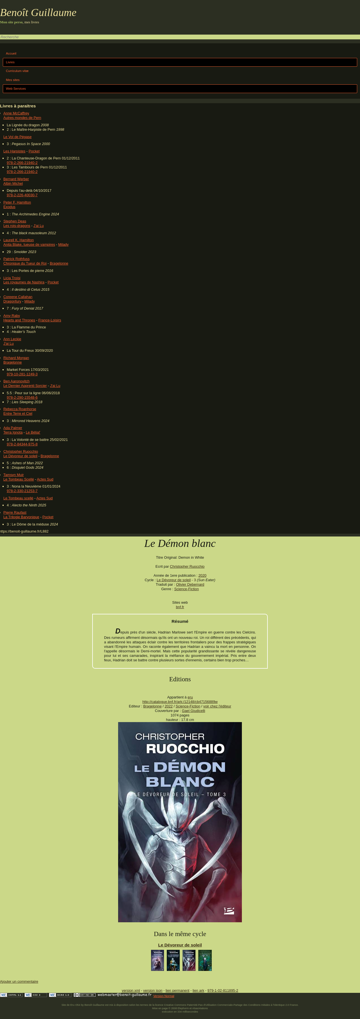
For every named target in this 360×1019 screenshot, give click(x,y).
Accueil (11, 53)
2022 (168, 706)
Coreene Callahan (17, 297)
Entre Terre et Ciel (17, 413)
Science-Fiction (186, 589)
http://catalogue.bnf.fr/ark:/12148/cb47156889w (180, 702)
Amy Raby (11, 316)
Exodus (9, 207)
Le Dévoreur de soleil (20, 456)
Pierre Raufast (14, 512)
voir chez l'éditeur (217, 706)
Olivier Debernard (190, 584)
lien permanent (178, 990)
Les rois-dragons (16, 226)
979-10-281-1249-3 (22, 374)
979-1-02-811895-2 (222, 990)
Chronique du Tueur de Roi (25, 263)
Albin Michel (13, 183)
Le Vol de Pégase (17, 137)
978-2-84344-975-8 (22, 444)
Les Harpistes (14, 151)
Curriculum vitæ (17, 71)
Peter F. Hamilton (17, 202)
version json (152, 990)
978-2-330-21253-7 (22, 491)
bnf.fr (180, 607)
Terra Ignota (12, 432)
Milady (63, 244)
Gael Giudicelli (193, 711)
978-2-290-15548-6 (22, 397)
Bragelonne (59, 263)
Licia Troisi (11, 278)
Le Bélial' (33, 432)
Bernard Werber (16, 179)
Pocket (34, 151)
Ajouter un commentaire (19, 981)
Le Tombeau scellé (18, 498)
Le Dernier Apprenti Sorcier (25, 386)
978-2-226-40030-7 (22, 195)
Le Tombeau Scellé (18, 479)
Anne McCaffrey (16, 113)
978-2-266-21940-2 (22, 163)
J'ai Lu (38, 226)
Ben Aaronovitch (16, 381)
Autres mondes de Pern (22, 118)
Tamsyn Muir (13, 475)
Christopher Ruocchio (20, 451)
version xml (131, 990)
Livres (10, 62)
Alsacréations (200, 1008)
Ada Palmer (12, 428)
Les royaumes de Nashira (23, 282)
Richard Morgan (16, 358)
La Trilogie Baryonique (21, 517)
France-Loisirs (49, 320)
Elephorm (183, 1008)
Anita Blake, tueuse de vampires (29, 244)
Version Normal (163, 996)
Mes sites (13, 80)
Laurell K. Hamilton (18, 240)
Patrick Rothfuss (16, 259)
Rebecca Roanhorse (19, 409)
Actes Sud (45, 479)
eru (190, 697)
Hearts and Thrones (19, 320)
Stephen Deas (14, 221)
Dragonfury (12, 301)
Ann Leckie (12, 339)
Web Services (16, 88)
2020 (202, 575)
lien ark (198, 990)
